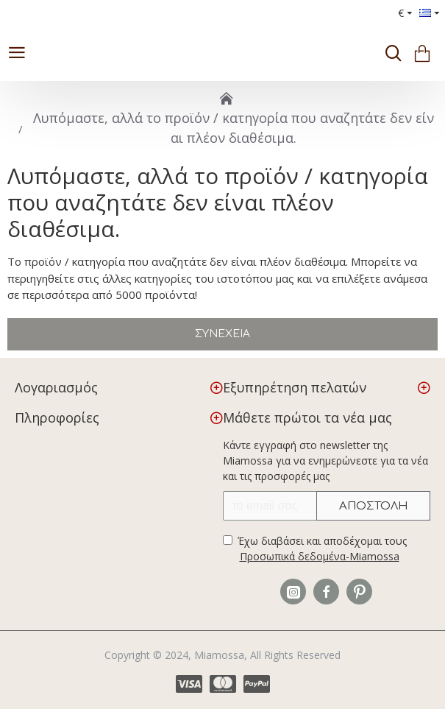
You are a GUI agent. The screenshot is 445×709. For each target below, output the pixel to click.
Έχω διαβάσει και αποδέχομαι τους (315, 549)
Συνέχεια (222, 333)
